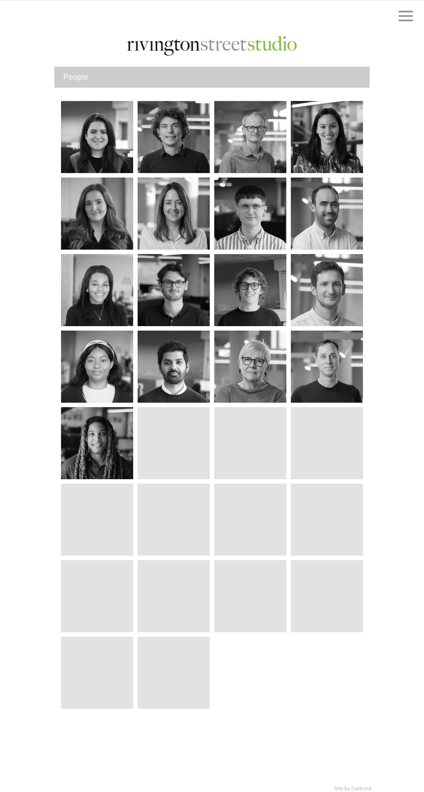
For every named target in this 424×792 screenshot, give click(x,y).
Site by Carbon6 (353, 788)
